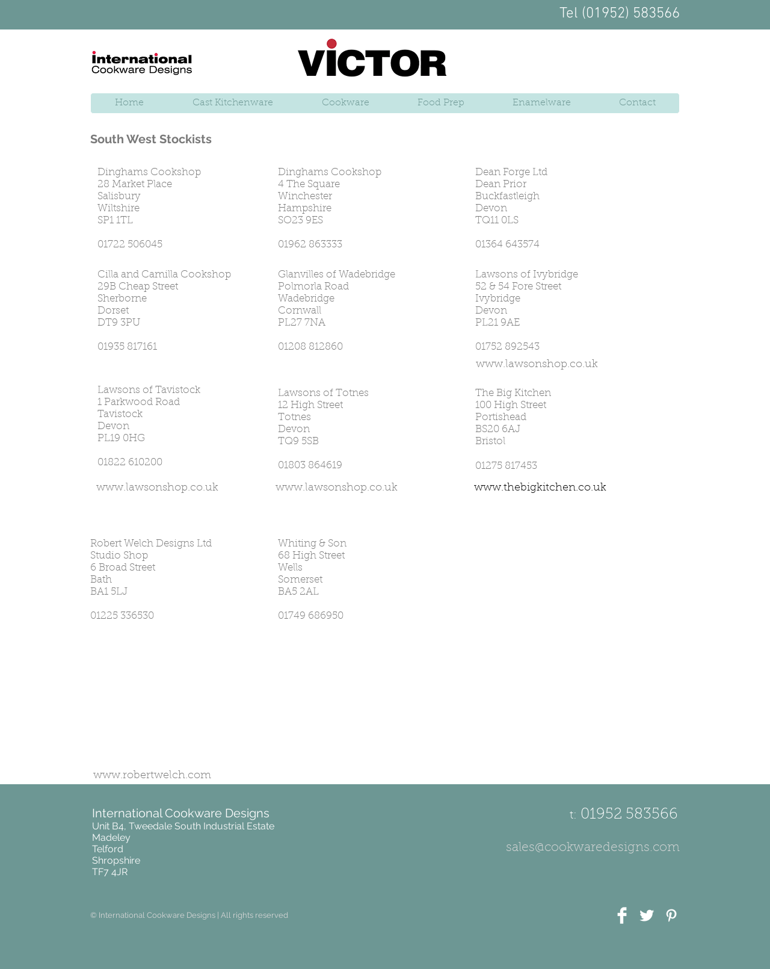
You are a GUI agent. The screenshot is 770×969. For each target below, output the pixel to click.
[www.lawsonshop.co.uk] (536, 365)
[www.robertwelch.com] (152, 776)
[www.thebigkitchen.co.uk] (540, 488)
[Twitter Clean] (646, 915)
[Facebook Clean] (622, 915)
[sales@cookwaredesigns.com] (593, 848)
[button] (189, 915)
